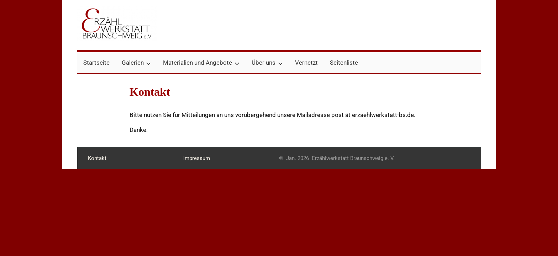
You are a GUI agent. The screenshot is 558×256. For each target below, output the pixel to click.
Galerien (136, 62)
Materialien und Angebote (201, 62)
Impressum (196, 158)
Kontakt (97, 158)
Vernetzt (306, 62)
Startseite (96, 62)
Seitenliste (344, 62)
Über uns (267, 62)
